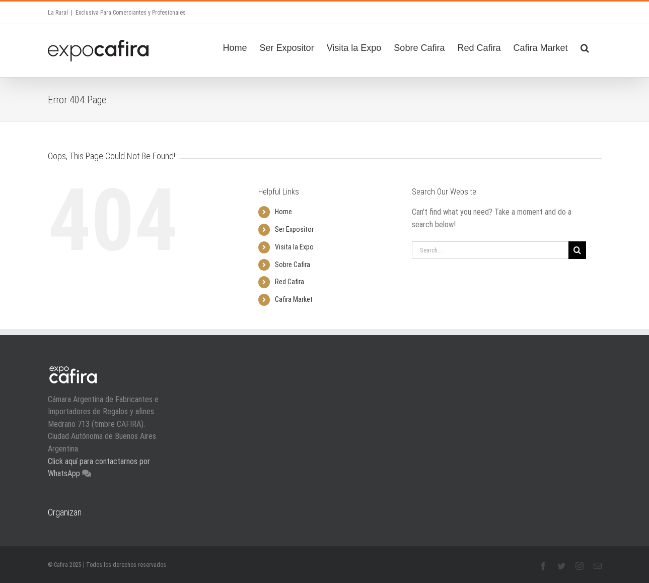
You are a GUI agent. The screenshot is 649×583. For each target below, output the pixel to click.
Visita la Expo (294, 247)
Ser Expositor (294, 229)
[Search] (585, 46)
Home (283, 212)
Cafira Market (294, 299)
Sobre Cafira (292, 265)
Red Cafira (289, 282)
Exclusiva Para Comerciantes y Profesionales (131, 12)
